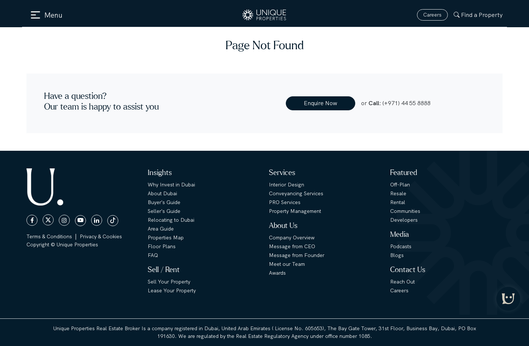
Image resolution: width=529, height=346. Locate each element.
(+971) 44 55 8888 (406, 103)
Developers (404, 220)
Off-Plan (400, 184)
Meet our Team (287, 264)
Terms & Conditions (49, 236)
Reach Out (402, 281)
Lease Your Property (172, 290)
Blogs (397, 255)
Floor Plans (162, 246)
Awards (277, 273)
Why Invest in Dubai (171, 184)
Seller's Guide (164, 211)
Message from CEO (292, 246)
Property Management (295, 211)
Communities (405, 211)
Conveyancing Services (296, 193)
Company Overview (291, 237)
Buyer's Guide (164, 202)
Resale (398, 193)
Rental (397, 202)
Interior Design (286, 184)
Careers (432, 14)
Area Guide (161, 228)
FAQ (153, 255)
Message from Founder (296, 255)
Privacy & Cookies (101, 236)
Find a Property (478, 15)
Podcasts (400, 246)
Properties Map (166, 237)
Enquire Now (320, 103)
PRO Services (285, 202)
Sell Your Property (169, 281)
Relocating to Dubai (171, 220)
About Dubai (162, 193)
